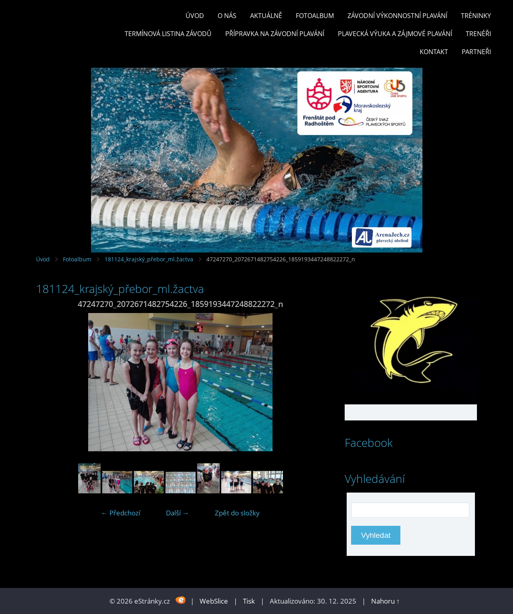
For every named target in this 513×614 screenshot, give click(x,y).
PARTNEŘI (476, 51)
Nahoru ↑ (385, 601)
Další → (177, 512)
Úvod (195, 15)
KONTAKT (434, 51)
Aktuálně (266, 15)
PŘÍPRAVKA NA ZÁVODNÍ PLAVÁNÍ (274, 33)
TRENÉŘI (478, 33)
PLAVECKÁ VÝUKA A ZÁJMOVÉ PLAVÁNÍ (395, 33)
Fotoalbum (315, 15)
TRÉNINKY (476, 15)
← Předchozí (120, 512)
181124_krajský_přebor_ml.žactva (149, 259)
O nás (227, 15)
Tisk (249, 601)
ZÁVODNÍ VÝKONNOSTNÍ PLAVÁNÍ (397, 15)
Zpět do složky (237, 512)
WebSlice (214, 601)
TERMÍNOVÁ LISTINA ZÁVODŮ (168, 33)
